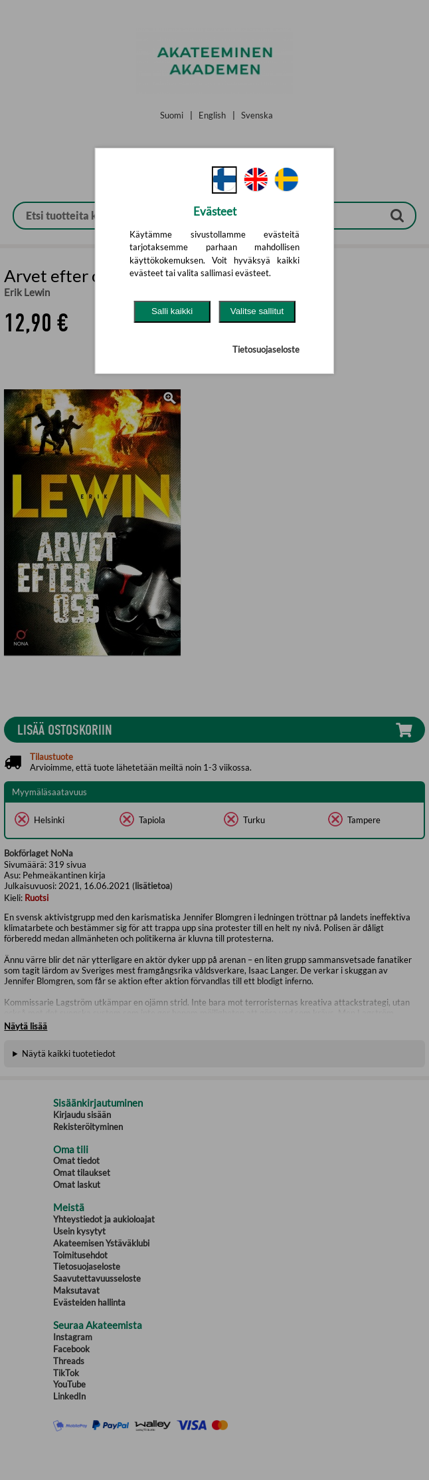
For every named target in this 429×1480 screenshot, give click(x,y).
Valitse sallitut (257, 311)
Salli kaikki (172, 311)
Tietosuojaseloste (266, 349)
